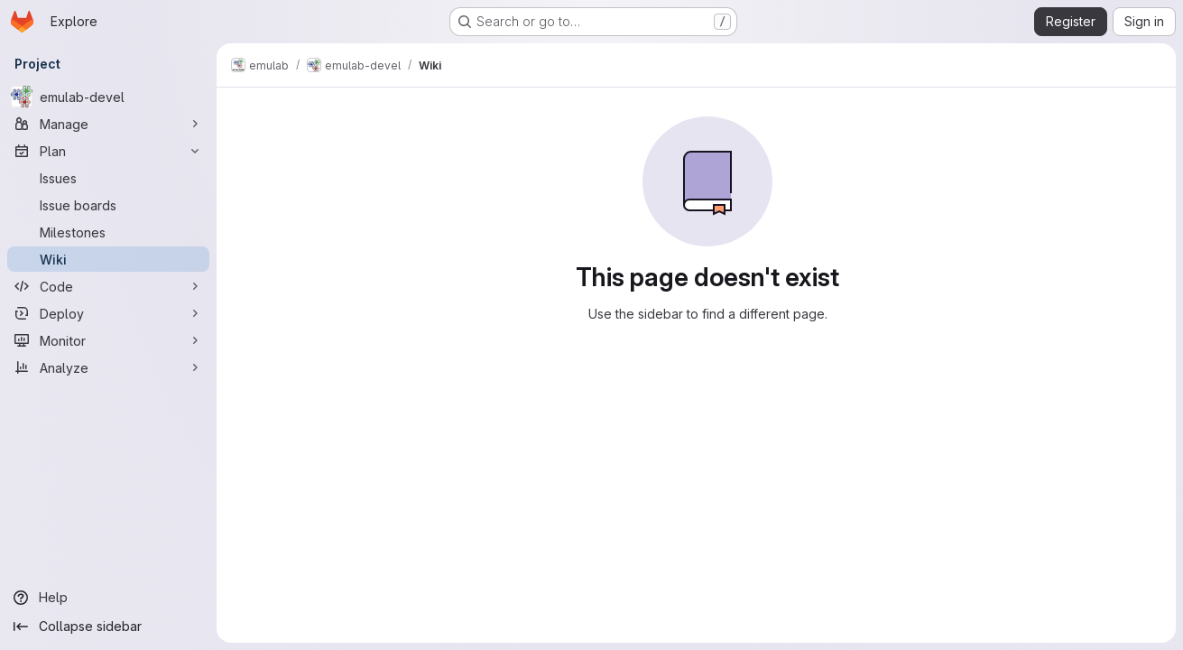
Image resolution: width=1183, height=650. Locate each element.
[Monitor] (108, 340)
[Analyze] (108, 367)
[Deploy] (108, 313)
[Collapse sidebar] (108, 626)
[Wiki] (108, 259)
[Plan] (108, 150)
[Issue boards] (108, 205)
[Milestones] (108, 232)
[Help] (108, 597)
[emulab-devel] (108, 96)
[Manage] (108, 123)
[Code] (108, 286)
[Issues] (108, 177)
